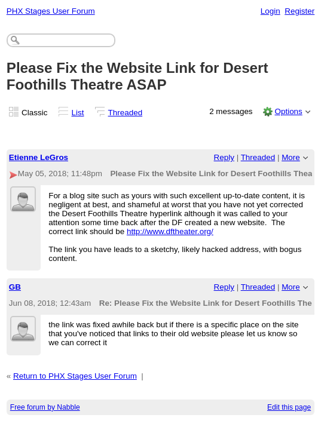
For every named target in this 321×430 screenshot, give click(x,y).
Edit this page (289, 407)
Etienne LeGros (38, 157)
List (78, 112)
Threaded (125, 112)
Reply (224, 157)
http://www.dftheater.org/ (170, 231)
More (291, 157)
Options (288, 111)
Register (299, 11)
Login (270, 11)
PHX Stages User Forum (51, 11)
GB (15, 286)
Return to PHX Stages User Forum (75, 375)
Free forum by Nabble (45, 407)
